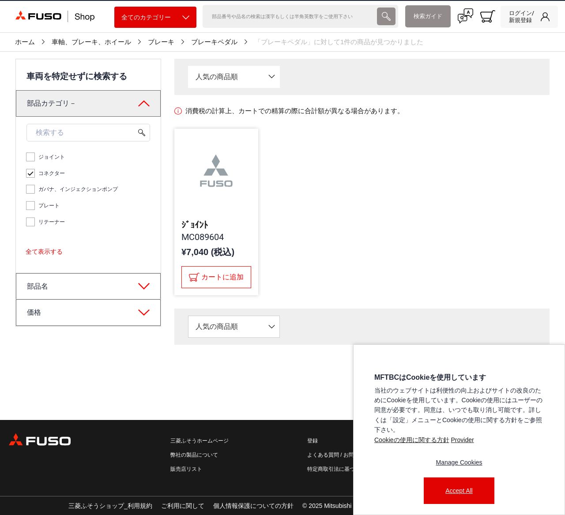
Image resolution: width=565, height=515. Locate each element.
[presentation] (386, 16)
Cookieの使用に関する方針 (411, 439)
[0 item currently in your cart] (487, 16)
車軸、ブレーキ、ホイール (91, 42)
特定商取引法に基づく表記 (339, 469)
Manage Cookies (459, 462)
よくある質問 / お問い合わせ (341, 455)
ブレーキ (161, 42)
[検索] (288, 16)
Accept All (458, 490)
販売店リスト (186, 469)
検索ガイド (428, 16)
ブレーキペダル (214, 42)
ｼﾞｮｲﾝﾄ (194, 225)
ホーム (25, 42)
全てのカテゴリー (155, 17)
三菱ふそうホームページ (199, 441)
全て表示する (44, 251)
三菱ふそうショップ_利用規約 (110, 505)
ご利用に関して (182, 505)
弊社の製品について (194, 455)
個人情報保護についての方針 (253, 505)
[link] (529, 17)
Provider (462, 439)
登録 (312, 441)
